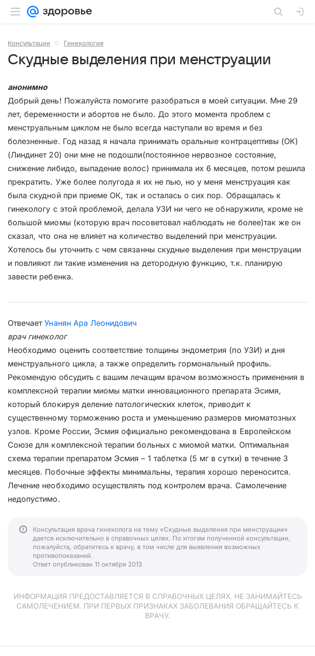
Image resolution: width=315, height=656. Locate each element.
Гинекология (83, 43)
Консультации (29, 43)
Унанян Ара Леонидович (90, 323)
